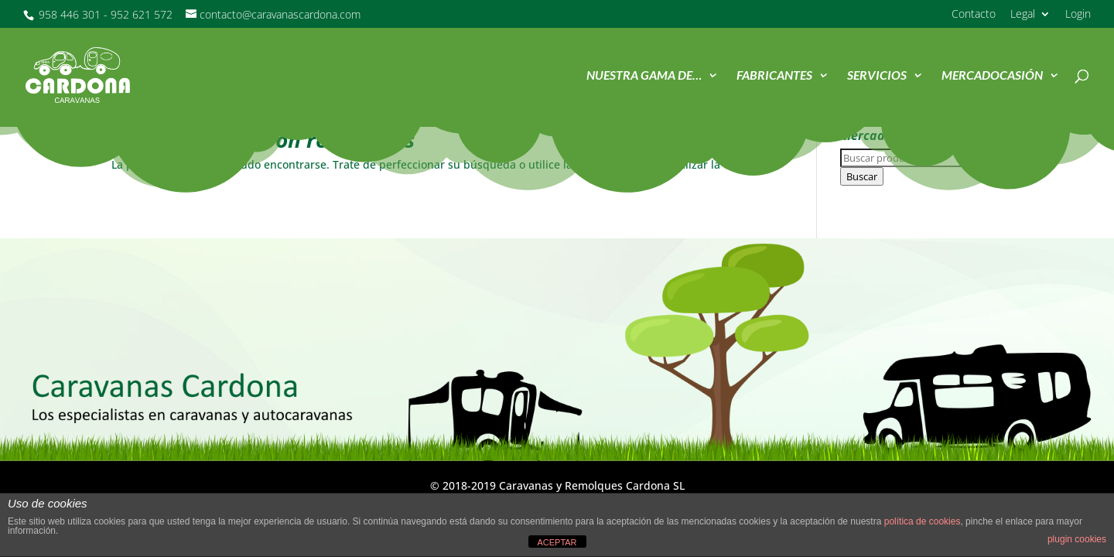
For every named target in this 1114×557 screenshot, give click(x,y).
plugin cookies (1076, 539)
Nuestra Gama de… (644, 76)
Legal (1022, 15)
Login (1078, 15)
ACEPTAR (556, 542)
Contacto (974, 15)
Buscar (861, 176)
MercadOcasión (992, 76)
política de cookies (922, 521)
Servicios (877, 76)
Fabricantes (774, 76)
